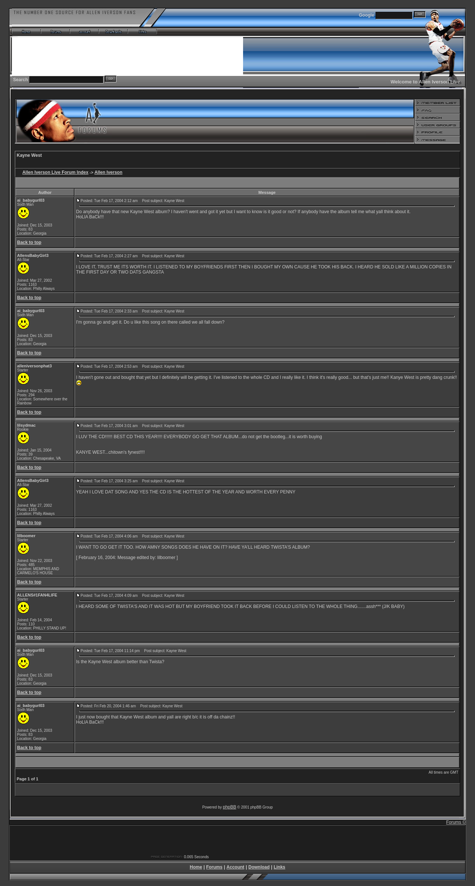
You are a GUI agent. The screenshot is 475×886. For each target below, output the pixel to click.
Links (279, 867)
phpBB (229, 807)
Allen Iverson (108, 172)
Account (235, 867)
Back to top (29, 242)
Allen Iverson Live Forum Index (55, 172)
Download (258, 867)
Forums (214, 867)
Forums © (456, 822)
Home (196, 867)
